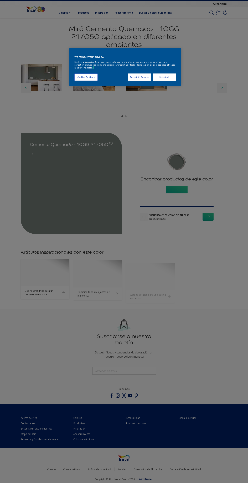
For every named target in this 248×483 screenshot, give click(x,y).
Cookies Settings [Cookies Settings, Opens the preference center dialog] (86, 77)
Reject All (164, 77)
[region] (125, 67)
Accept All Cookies (139, 77)
